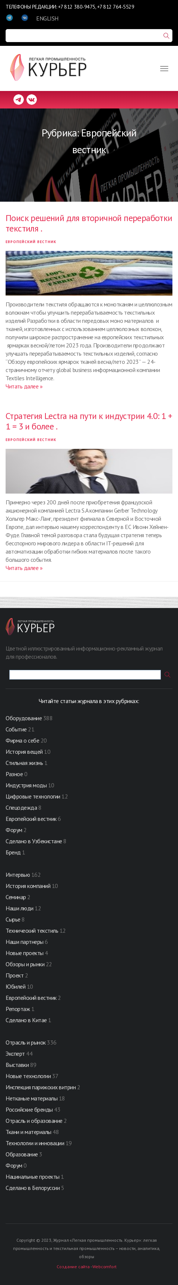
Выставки (17, 1064)
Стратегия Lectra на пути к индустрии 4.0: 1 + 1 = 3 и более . (89, 421)
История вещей (24, 751)
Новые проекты (25, 953)
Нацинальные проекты (33, 1176)
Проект (15, 975)
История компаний (28, 885)
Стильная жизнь (25, 762)
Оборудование (24, 718)
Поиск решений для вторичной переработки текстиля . (89, 223)
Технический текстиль (32, 930)
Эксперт (15, 1053)
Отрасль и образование (34, 1120)
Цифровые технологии (33, 796)
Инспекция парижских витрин (41, 1087)
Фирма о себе (22, 740)
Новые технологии (28, 1076)
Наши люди (20, 908)
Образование (22, 1154)
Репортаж (18, 1008)
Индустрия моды (26, 785)
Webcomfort (104, 1266)
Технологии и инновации (36, 1143)
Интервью (18, 874)
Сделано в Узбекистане (34, 841)
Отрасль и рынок (26, 1042)
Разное (14, 774)
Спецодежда (21, 807)
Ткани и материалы (29, 1132)
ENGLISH (47, 18)
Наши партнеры (25, 941)
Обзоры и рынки (26, 964)
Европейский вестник (31, 241)
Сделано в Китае (26, 1020)
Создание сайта (73, 1266)
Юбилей (15, 986)
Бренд (13, 852)
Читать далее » (24, 386)
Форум (14, 830)
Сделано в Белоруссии (33, 1187)
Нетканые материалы (31, 1098)
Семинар (16, 897)
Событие (16, 729)
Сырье (13, 919)
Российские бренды (29, 1109)
